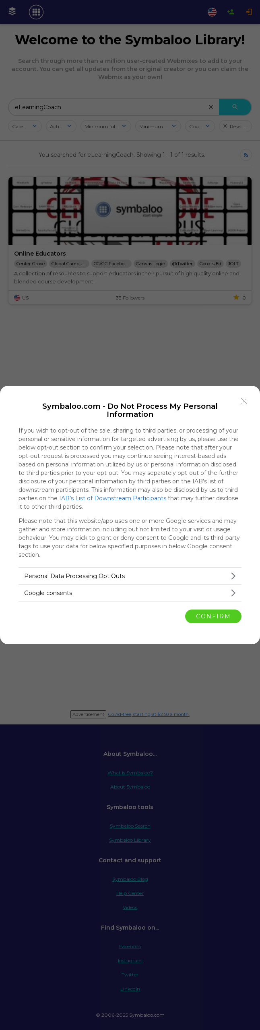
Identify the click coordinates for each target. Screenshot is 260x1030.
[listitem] (130, 576)
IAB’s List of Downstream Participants (112, 498)
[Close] (244, 401)
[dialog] (130, 515)
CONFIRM (213, 616)
